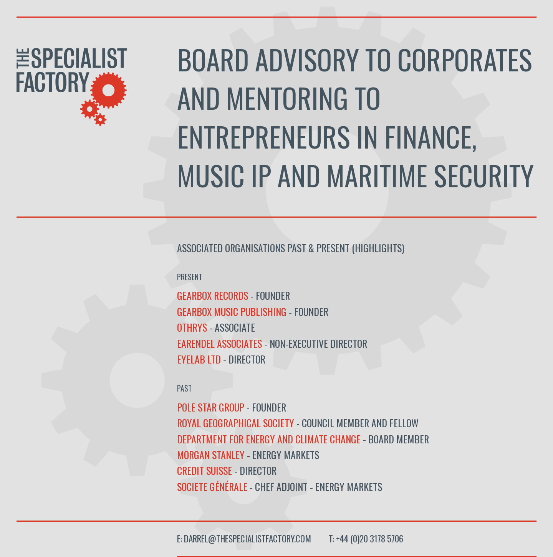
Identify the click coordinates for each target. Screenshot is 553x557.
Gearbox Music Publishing (231, 311)
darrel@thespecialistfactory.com (247, 538)
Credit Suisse (204, 470)
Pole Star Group (210, 407)
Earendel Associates (219, 343)
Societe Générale (213, 486)
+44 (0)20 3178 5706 (369, 538)
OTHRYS (193, 327)
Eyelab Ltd (199, 359)
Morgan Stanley (211, 454)
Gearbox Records (213, 295)
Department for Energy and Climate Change (269, 438)
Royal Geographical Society (235, 422)
